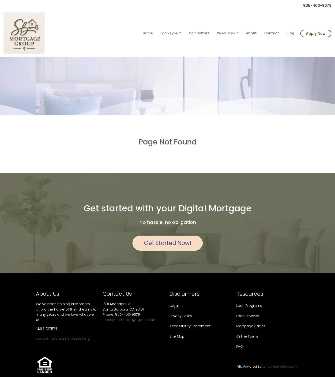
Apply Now (316, 33)
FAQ (239, 346)
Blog (290, 33)
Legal (174, 305)
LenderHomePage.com (280, 367)
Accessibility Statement (190, 325)
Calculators (199, 33)
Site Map (176, 336)
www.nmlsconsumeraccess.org (63, 338)
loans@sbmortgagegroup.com (130, 319)
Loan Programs (249, 305)
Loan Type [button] (169, 33)
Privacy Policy (180, 315)
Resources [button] (226, 33)
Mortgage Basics (250, 325)
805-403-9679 (315, 5)
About (251, 33)
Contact (271, 33)
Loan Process (247, 315)
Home (148, 33)
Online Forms (247, 336)
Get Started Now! (167, 243)
